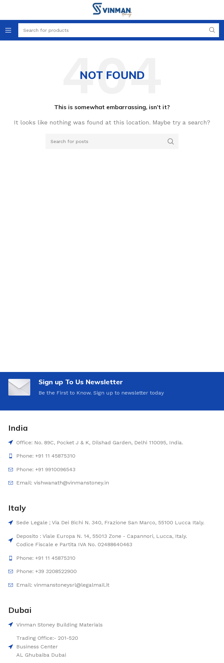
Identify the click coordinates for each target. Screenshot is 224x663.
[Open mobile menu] (8, 30)
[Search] (112, 141)
